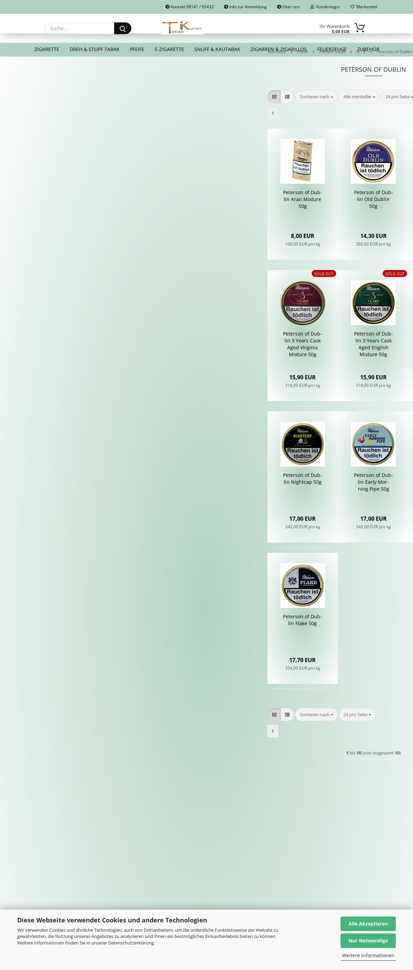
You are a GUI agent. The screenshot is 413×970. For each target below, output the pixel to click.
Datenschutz (126, 884)
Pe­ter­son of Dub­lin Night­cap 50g (191, 495)
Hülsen (220, 869)
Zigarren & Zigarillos (279, 49)
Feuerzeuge (332, 49)
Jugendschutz (328, 853)
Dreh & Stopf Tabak (95, 49)
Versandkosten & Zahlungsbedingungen (138, 873)
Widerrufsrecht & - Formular (145, 853)
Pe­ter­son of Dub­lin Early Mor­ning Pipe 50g (262, 499)
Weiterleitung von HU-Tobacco (349, 877)
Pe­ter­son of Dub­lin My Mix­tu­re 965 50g (332, 358)
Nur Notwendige (368, 940)
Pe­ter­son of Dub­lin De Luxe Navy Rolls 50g (332, 499)
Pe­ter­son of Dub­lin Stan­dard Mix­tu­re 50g (332, 216)
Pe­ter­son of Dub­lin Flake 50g (191, 637)
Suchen (92, 153)
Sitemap (322, 845)
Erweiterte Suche (92, 169)
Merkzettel (363, 7)
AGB (116, 861)
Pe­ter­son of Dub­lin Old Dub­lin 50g (262, 216)
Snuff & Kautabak (217, 49)
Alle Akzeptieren (368, 923)
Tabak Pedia (327, 869)
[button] (162, 114)
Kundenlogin (325, 7)
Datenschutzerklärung (131, 943)
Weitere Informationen (368, 955)
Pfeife (137, 49)
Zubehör (368, 49)
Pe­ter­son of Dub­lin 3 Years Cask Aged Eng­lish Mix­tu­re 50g (262, 361)
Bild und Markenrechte (340, 861)
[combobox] (204, 114)
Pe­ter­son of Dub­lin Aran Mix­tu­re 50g (191, 216)
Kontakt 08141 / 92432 (189, 7)
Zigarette (46, 49)
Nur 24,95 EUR (92, 296)
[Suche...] (122, 28)
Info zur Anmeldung (245, 7)
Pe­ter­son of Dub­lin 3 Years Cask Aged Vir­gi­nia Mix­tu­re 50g (191, 361)
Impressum (125, 845)
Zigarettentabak (231, 861)
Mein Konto (226, 845)
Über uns (288, 7)
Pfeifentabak (227, 853)
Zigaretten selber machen (243, 877)
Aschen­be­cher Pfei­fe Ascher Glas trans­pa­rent (92, 273)
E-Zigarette (169, 49)
